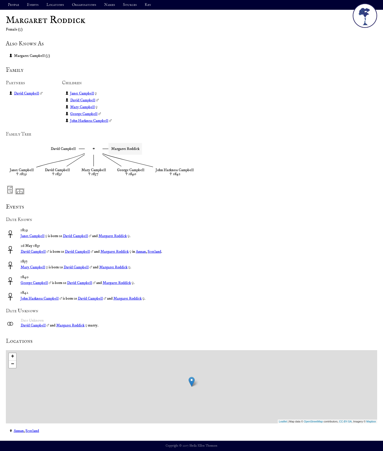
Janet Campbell (82, 93)
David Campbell (26, 93)
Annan (141, 251)
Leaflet (283, 421)
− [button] (12, 364)
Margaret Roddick (112, 235)
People (13, 4)
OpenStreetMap (313, 421)
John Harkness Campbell (89, 120)
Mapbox (371, 421)
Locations (55, 4)
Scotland (154, 251)
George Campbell (83, 113)
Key (148, 4)
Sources (130, 4)
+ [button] (12, 356)
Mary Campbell (82, 107)
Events (33, 4)
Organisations (84, 4)
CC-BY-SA (345, 421)
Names (109, 4)
